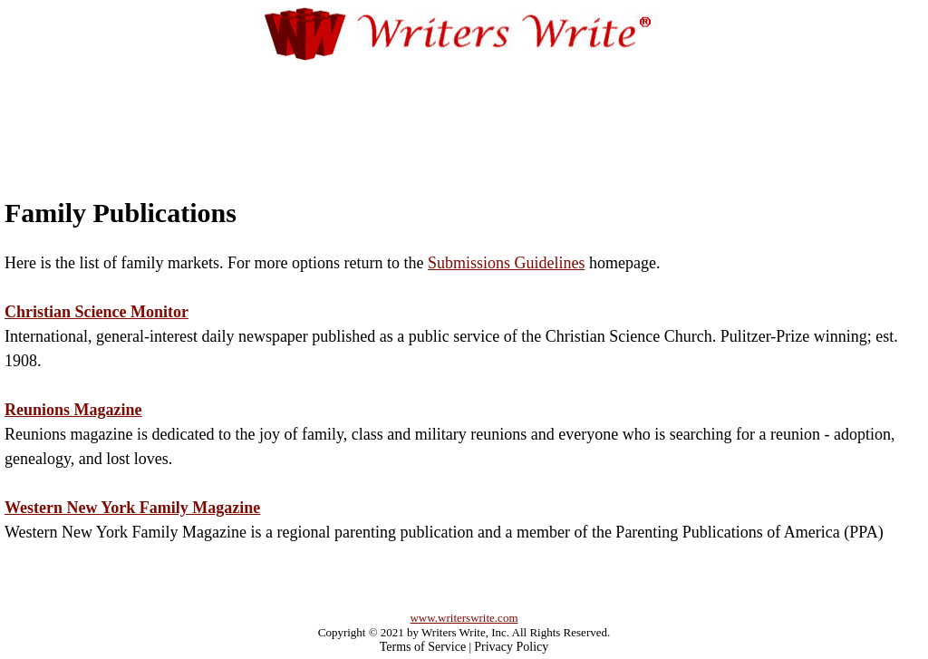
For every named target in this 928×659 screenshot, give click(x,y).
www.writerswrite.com (463, 618)
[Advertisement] (464, 110)
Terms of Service (423, 647)
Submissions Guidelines (506, 263)
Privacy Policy (511, 647)
